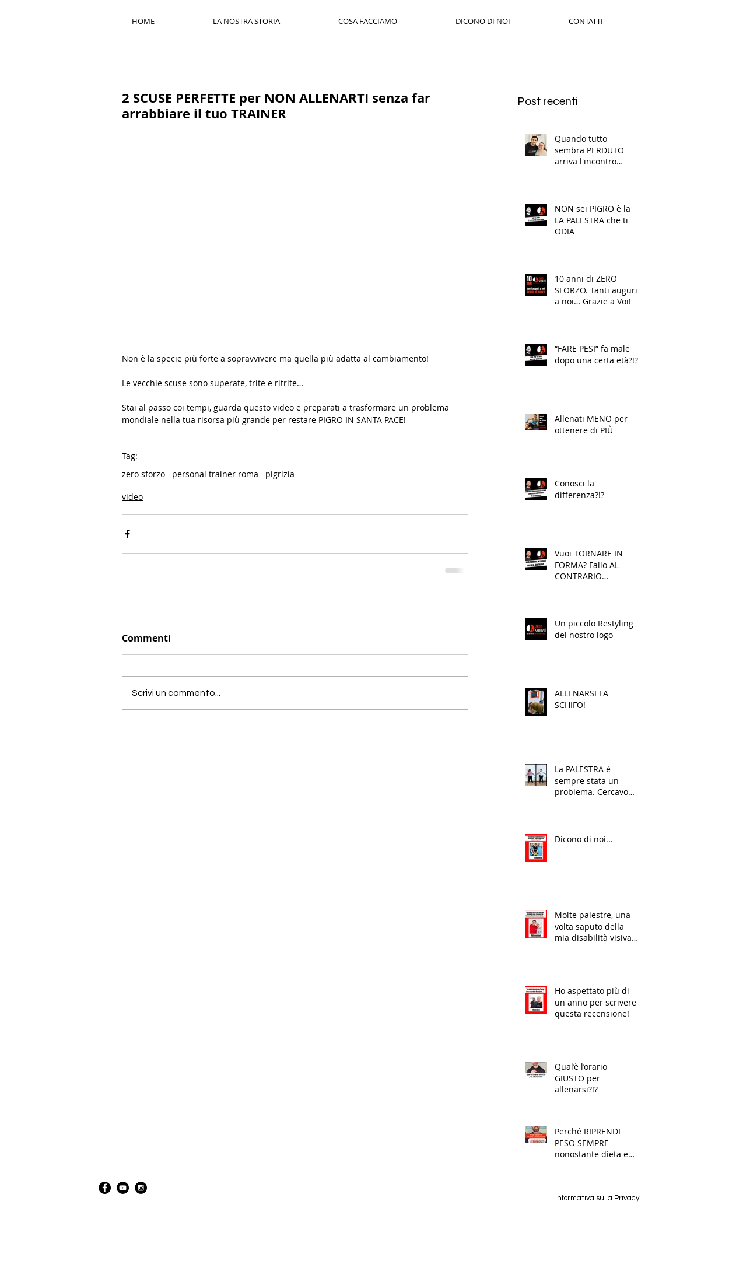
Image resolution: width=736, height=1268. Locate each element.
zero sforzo (143, 474)
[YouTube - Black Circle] (123, 1188)
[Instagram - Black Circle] (141, 1188)
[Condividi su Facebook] (127, 534)
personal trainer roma (215, 474)
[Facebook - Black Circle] (105, 1188)
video (132, 496)
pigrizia (280, 474)
